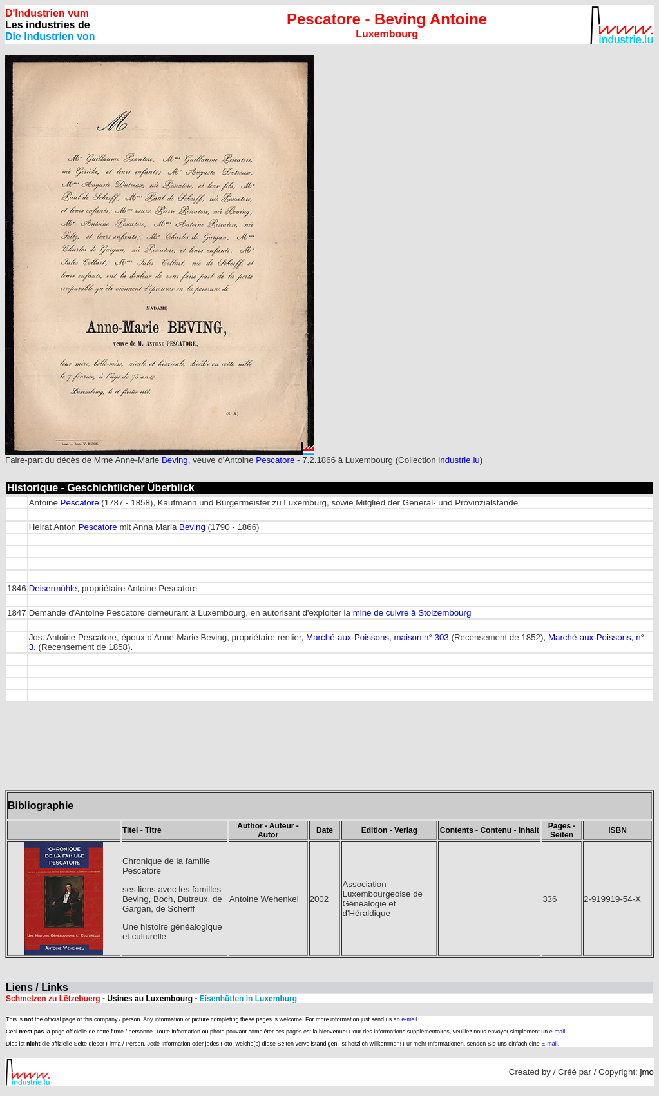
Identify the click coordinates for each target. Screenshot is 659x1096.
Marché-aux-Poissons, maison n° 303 (377, 637)
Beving (175, 460)
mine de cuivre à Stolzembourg (412, 613)
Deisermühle (53, 588)
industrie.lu (458, 460)
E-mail (549, 1044)
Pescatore (275, 460)
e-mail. (410, 1019)
